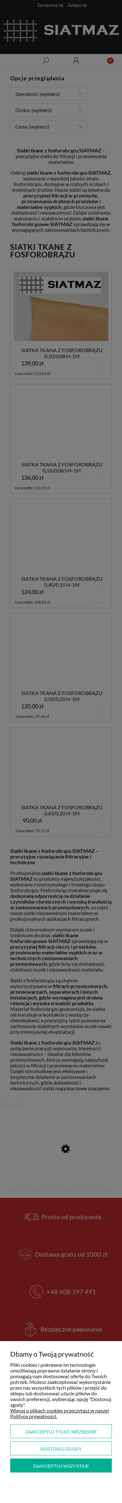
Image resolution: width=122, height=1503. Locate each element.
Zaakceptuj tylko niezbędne (61, 1431)
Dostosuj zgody (61, 1449)
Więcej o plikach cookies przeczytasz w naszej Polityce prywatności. (59, 1413)
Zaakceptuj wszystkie (61, 1466)
